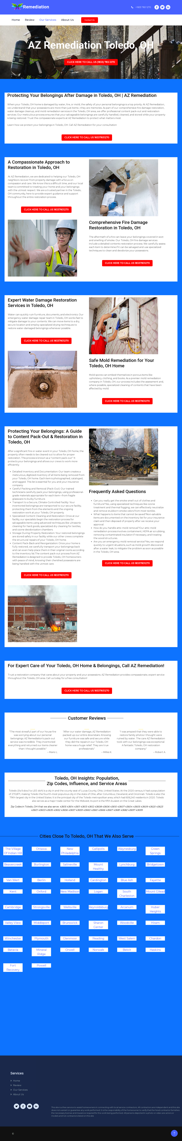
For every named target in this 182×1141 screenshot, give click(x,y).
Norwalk (98, 950)
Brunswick (69, 922)
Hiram (155, 922)
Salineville (70, 864)
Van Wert (12, 880)
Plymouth (41, 938)
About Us (67, 19)
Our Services (47, 19)
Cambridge (13, 907)
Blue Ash (127, 880)
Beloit (127, 950)
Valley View (13, 922)
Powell (41, 965)
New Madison (69, 891)
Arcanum (126, 907)
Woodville (127, 922)
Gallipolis (98, 849)
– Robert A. (159, 752)
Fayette (155, 880)
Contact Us (90, 20)
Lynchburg (127, 864)
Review (29, 19)
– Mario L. (52, 752)
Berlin (41, 880)
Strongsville (41, 907)
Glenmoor (70, 938)
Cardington (98, 880)
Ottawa (41, 849)
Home (16, 19)
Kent (13, 891)
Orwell (70, 950)
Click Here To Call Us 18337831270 (86, 137)
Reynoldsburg (98, 907)
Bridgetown (155, 864)
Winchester (13, 938)
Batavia (13, 950)
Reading (98, 938)
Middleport (41, 922)
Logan (98, 891)
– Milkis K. (106, 752)
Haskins (155, 950)
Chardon (155, 938)
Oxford (41, 891)
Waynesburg (127, 849)
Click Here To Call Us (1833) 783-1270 (91, 62)
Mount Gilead (155, 891)
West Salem (126, 938)
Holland (70, 880)
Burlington (41, 864)
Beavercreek (13, 864)
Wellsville (69, 907)
